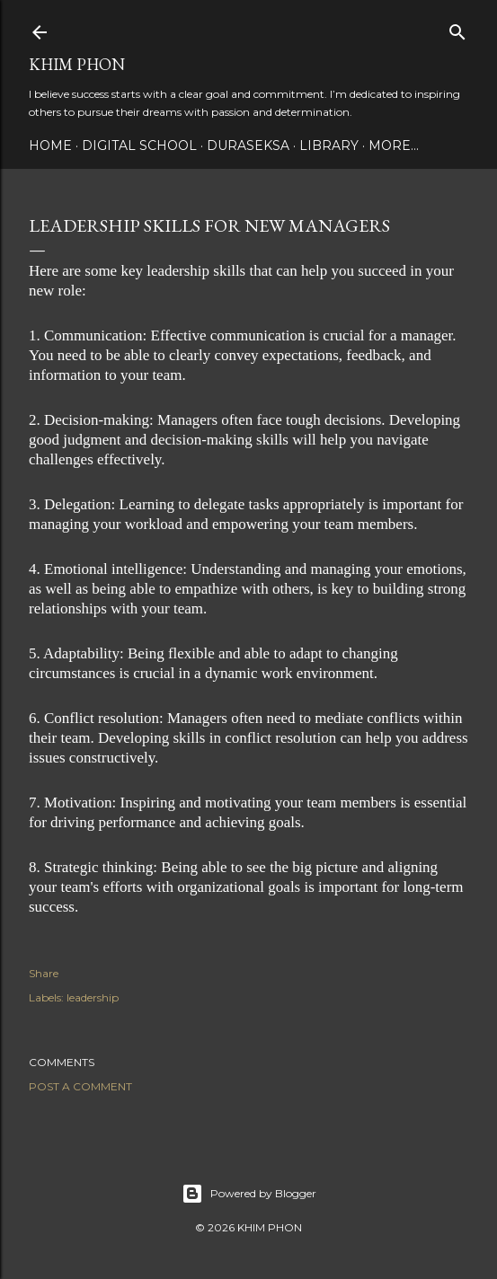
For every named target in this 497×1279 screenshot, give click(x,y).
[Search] (457, 28)
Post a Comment (80, 1086)
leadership (93, 997)
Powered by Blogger (249, 1193)
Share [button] (43, 973)
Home (50, 145)
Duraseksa (248, 145)
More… (393, 145)
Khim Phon (77, 64)
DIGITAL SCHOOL (139, 145)
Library (329, 145)
